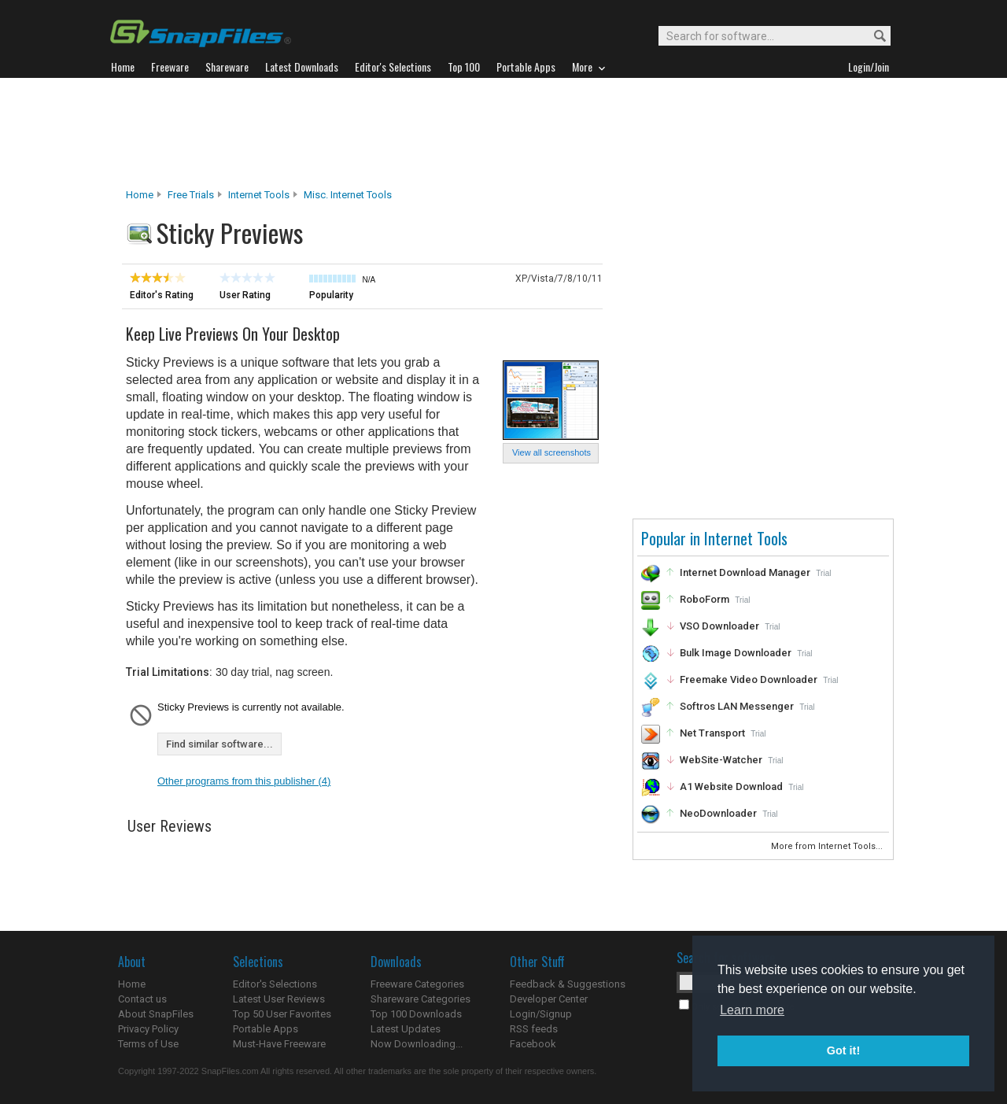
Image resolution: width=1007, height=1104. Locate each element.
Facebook (533, 1044)
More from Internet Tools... (828, 846)
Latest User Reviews (279, 999)
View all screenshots (551, 452)
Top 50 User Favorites (282, 1014)
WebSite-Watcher (721, 760)
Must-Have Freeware (279, 1044)
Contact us (142, 999)
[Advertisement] (503, 133)
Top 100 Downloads (416, 1014)
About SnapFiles (156, 1014)
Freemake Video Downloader (748, 679)
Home (139, 195)
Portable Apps (265, 1029)
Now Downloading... (417, 1044)
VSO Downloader (719, 626)
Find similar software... (219, 744)
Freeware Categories (417, 984)
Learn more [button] (752, 1010)
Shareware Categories (420, 999)
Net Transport (712, 733)
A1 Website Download (731, 786)
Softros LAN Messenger (737, 706)
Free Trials (191, 195)
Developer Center (549, 999)
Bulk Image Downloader (735, 653)
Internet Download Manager (745, 572)
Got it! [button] (843, 1050)
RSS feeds (534, 1029)
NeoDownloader (718, 813)
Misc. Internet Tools (348, 195)
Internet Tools (259, 195)
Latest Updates (406, 1029)
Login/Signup (541, 1014)
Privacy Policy (148, 1029)
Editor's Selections (275, 984)
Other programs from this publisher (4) (243, 781)
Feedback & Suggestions (567, 984)
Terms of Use (148, 1044)
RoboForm (704, 599)
